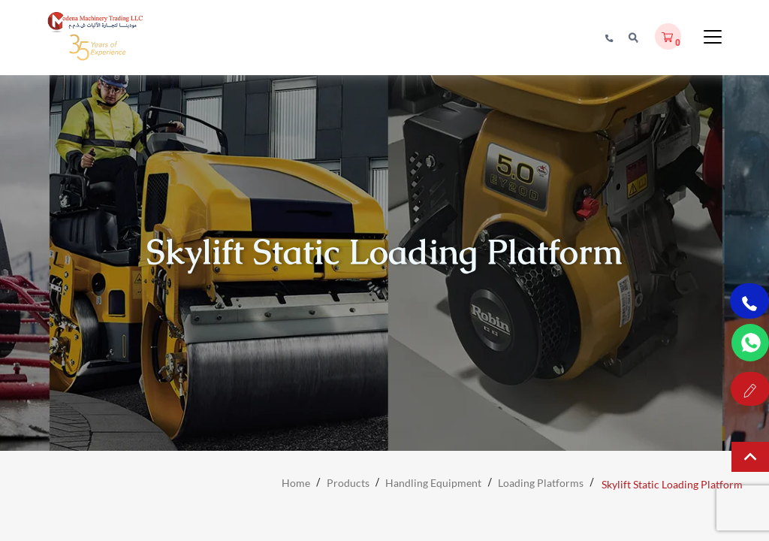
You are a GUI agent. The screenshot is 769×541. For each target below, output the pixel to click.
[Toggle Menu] (713, 43)
